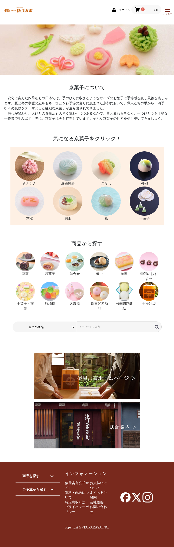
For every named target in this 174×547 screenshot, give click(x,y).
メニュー (167, 12)
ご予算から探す (34, 489)
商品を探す (30, 476)
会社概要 (97, 502)
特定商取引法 (75, 502)
